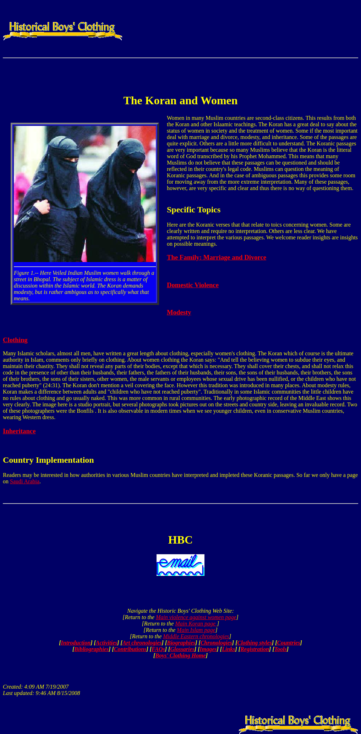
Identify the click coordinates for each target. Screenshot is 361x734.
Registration (254, 649)
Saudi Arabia (24, 481)
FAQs (158, 649)
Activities (106, 643)
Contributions (130, 649)
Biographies (181, 643)
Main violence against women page (196, 617)
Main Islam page (196, 630)
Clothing (15, 340)
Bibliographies (91, 649)
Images (208, 649)
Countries (288, 643)
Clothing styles (254, 643)
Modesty (179, 312)
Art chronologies (142, 643)
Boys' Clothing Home (180, 655)
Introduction (76, 643)
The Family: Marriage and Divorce (216, 257)
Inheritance (19, 431)
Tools (280, 649)
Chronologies (216, 643)
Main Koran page (196, 624)
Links (228, 649)
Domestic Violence (193, 285)
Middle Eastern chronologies (196, 636)
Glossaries (182, 649)
